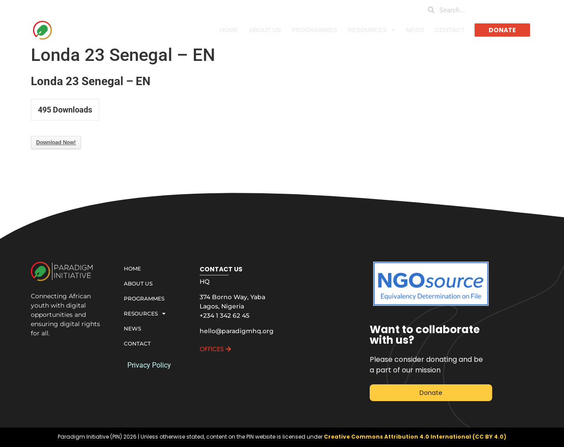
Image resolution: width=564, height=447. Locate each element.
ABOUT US (265, 30)
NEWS (415, 30)
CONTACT (449, 30)
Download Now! (56, 142)
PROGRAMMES (314, 30)
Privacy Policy (149, 365)
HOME (229, 30)
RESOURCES (371, 30)
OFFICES (215, 349)
